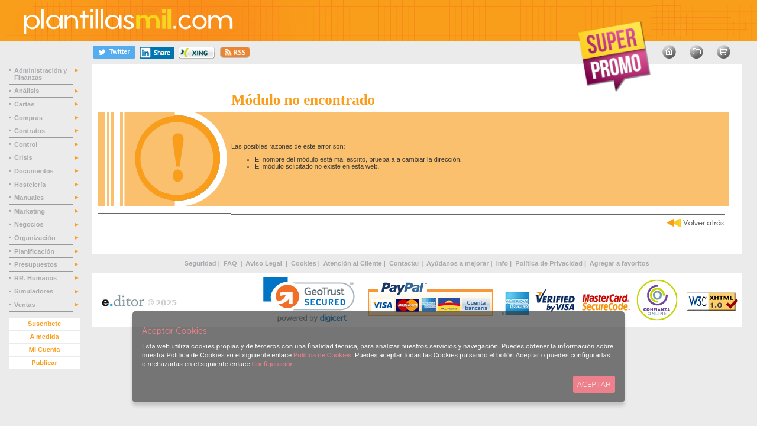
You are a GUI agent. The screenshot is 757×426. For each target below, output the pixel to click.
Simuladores (34, 291)
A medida (44, 336)
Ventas (25, 304)
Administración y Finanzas (40, 74)
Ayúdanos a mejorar (457, 263)
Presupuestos (36, 264)
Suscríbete (44, 323)
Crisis (24, 157)
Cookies (303, 263)
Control (26, 144)
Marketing (30, 211)
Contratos (30, 130)
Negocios (30, 224)
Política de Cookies (322, 355)
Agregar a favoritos (619, 263)
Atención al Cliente (352, 263)
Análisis (27, 90)
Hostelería (30, 184)
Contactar (404, 263)
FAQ (231, 263)
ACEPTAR (594, 384)
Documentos (35, 171)
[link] (309, 300)
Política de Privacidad (549, 263)
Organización (35, 237)
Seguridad (200, 263)
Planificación (35, 251)
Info (502, 263)
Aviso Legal (264, 263)
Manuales (30, 197)
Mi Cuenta (44, 349)
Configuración (272, 364)
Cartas (25, 104)
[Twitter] (114, 52)
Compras (29, 117)
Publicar (44, 362)
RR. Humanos (36, 278)
